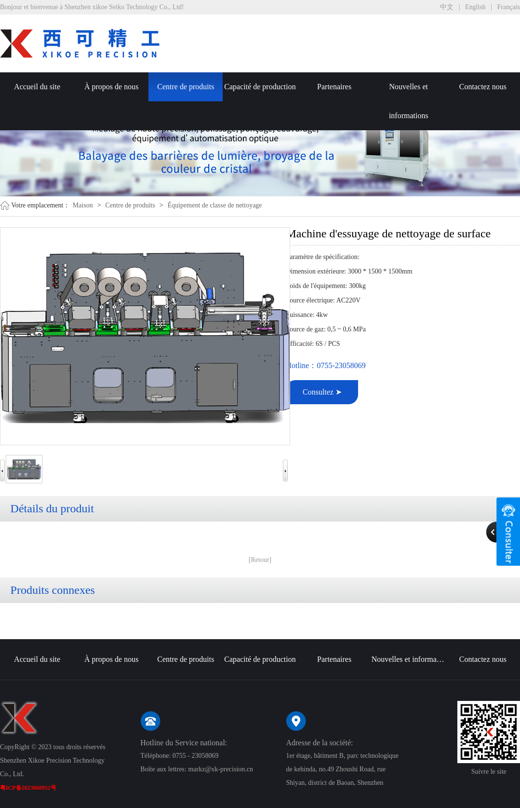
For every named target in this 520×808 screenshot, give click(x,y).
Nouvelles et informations (408, 101)
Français (508, 7)
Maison (83, 205)
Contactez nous (483, 86)
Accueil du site (37, 86)
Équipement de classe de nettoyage (215, 205)
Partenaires (334, 86)
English (475, 7)
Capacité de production (259, 86)
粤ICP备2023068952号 (28, 787)
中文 (446, 7)
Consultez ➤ (322, 392)
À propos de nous (111, 86)
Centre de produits (185, 86)
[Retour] (260, 559)
